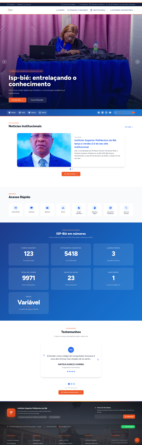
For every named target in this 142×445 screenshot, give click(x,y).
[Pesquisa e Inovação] (77, 10)
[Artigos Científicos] (79, 210)
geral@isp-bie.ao (65, 426)
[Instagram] (106, 112)
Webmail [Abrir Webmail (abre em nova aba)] (19, 4)
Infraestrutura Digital (69, 4)
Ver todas (129, 127)
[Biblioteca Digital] (95, 210)
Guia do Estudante (112, 4)
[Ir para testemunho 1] (69, 384)
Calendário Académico (97, 4)
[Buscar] (133, 112)
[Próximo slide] (137, 61)
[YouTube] (110, 112)
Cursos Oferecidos (37, 100)
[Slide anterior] (4, 61)
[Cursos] (60, 10)
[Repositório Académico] (110, 210)
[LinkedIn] (102, 112)
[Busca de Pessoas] (126, 210)
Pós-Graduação (11, 443)
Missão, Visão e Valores (65, 443)
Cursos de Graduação (13, 440)
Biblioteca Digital (38, 443)
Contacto (11, 4)
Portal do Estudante (90, 440)
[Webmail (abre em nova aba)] (47, 210)
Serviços (27, 4)
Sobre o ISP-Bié (63, 440)
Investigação (36, 440)
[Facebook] (98, 112)
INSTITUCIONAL (99, 10)
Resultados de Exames (127, 4)
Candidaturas (83, 4)
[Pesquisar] (124, 112)
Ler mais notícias (71, 174)
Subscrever (129, 416)
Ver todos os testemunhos (71, 392)
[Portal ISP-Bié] (16, 210)
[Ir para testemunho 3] (74, 384)
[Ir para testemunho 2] (71, 384)
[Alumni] (63, 210)
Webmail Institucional (92, 443)
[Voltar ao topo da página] (137, 440)
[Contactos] (31, 210)
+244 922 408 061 (50, 426)
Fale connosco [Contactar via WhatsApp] (128, 426)
